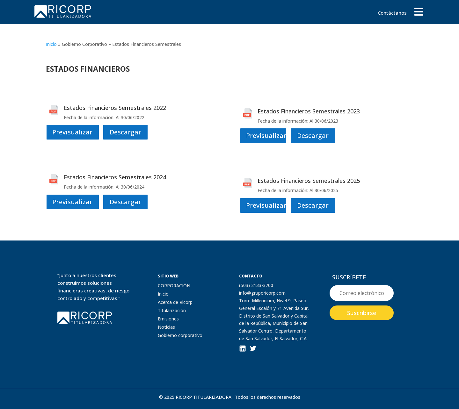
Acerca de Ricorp (175, 302)
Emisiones (168, 319)
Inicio (51, 44)
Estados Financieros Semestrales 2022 (115, 107)
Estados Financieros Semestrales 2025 (309, 180)
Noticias (166, 327)
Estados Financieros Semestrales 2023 (309, 111)
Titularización (172, 310)
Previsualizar (72, 132)
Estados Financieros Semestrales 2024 (115, 177)
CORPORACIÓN (174, 286)
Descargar (125, 132)
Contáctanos (392, 13)
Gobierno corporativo (180, 335)
